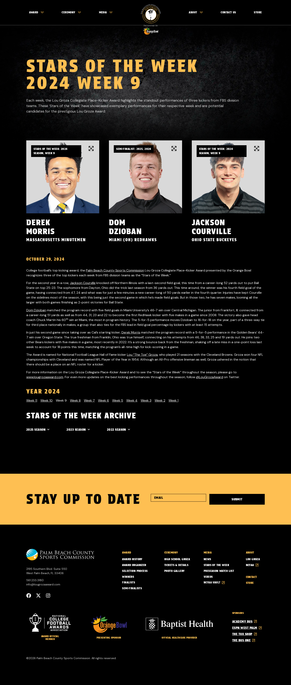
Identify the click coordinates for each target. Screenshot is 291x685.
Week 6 (103, 400)
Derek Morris (130, 332)
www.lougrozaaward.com (44, 377)
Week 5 (117, 400)
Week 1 (173, 400)
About (196, 12)
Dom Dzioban (36, 310)
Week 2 (160, 400)
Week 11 (31, 400)
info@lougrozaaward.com (43, 584)
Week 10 (46, 400)
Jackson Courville (83, 283)
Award (36, 12)
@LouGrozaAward (209, 377)
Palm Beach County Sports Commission (115, 270)
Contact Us (228, 12)
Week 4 (131, 400)
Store (258, 12)
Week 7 (89, 400)
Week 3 (146, 400)
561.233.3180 (35, 580)
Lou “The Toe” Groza (142, 354)
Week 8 (75, 400)
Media (106, 12)
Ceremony (71, 12)
